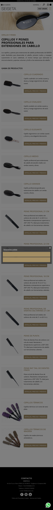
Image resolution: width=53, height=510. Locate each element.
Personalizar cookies (10, 249)
